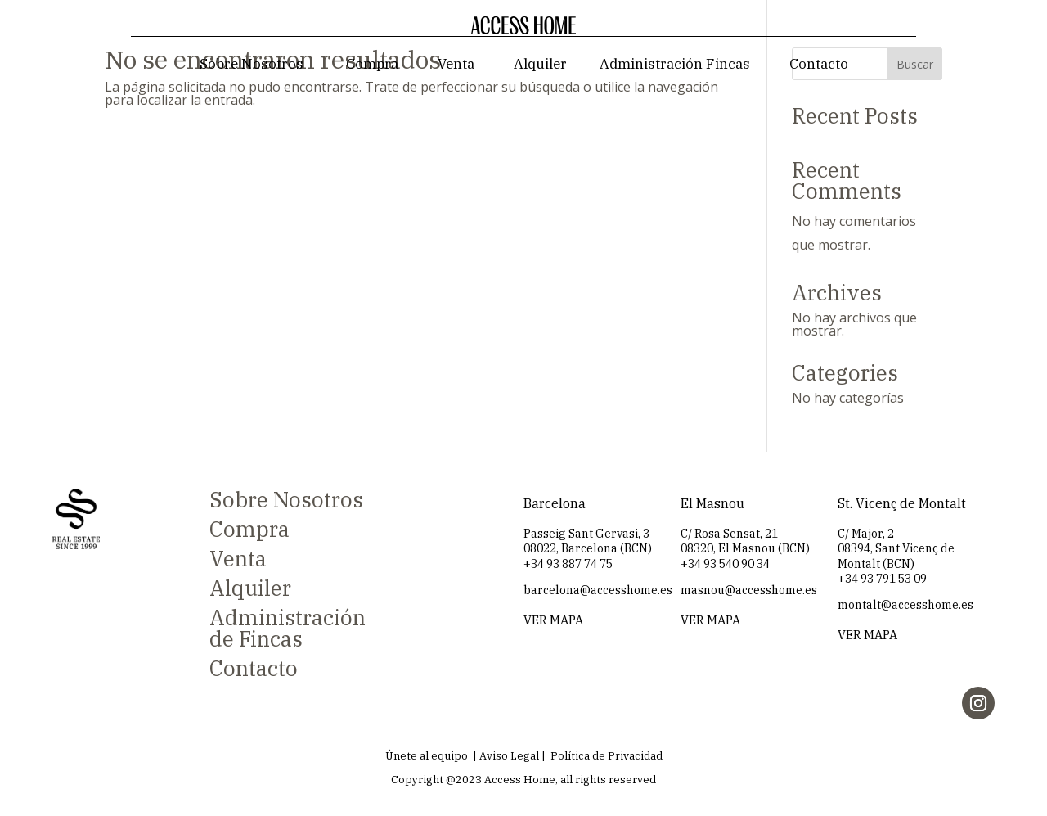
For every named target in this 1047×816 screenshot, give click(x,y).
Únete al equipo (426, 756)
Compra (372, 64)
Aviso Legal (509, 756)
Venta (456, 64)
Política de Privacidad (606, 756)
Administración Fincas (675, 64)
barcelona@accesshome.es (598, 590)
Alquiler (540, 64)
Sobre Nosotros (251, 64)
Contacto (818, 64)
